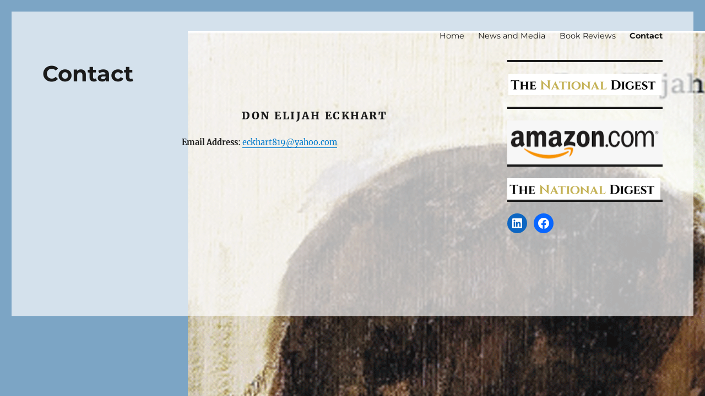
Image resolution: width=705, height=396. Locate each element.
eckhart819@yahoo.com (289, 142)
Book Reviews (588, 36)
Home (452, 36)
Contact (646, 36)
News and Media (511, 36)
